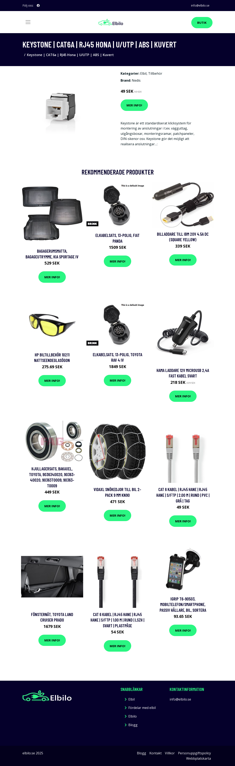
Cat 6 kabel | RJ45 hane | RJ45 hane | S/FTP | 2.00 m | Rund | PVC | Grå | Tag (182, 495)
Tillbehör (155, 73)
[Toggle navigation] (28, 22)
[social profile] (38, 5)
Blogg (133, 725)
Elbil (143, 73)
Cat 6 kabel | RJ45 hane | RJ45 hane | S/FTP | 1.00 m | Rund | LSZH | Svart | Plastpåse (117, 620)
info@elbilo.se (200, 5)
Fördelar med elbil (142, 707)
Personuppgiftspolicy (194, 753)
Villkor (170, 753)
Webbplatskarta (198, 758)
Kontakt (155, 753)
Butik (202, 22)
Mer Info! (134, 105)
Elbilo (132, 716)
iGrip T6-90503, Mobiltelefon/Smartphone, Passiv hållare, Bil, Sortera (183, 604)
